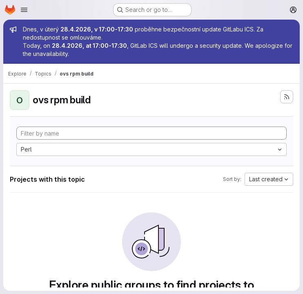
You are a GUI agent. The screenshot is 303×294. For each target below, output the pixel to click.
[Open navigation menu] (24, 9)
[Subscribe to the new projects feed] (286, 96)
